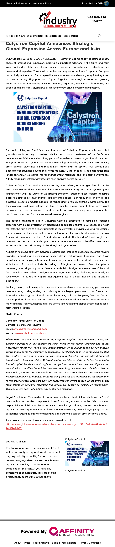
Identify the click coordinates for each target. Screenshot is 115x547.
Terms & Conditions (90, 542)
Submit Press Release (64, 542)
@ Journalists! (35, 36)
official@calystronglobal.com (30, 328)
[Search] (99, 35)
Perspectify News (15, 36)
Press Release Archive (36, 542)
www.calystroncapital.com (31, 333)
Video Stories (71, 36)
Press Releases (53, 36)
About (17, 542)
